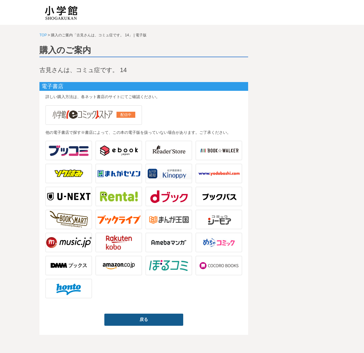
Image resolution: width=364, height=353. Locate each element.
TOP (43, 35)
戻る (144, 319)
